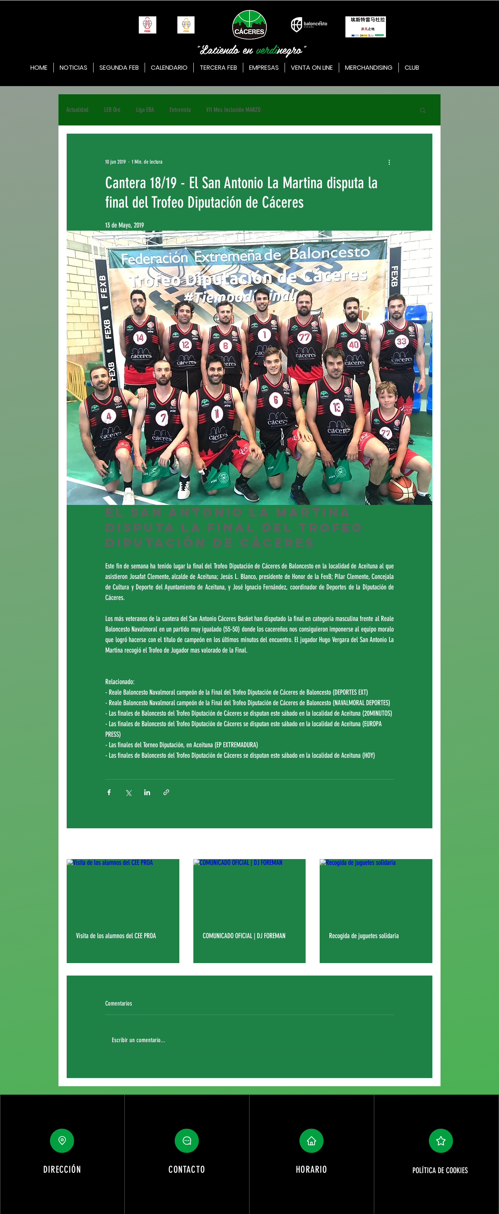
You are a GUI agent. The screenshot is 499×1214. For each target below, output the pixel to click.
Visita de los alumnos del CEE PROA (116, 936)
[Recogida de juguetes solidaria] (376, 890)
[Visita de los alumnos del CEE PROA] (123, 890)
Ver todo (425, 844)
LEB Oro (112, 109)
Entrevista (180, 109)
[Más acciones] (389, 161)
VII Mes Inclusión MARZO (233, 109)
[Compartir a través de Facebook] (109, 792)
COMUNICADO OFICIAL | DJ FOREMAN (244, 936)
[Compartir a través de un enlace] (166, 792)
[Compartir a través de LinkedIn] (147, 792)
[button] (422, 110)
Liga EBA (145, 109)
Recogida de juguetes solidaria (364, 936)
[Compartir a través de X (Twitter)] (128, 792)
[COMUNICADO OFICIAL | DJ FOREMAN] (249, 890)
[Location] (62, 1141)
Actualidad (77, 109)
